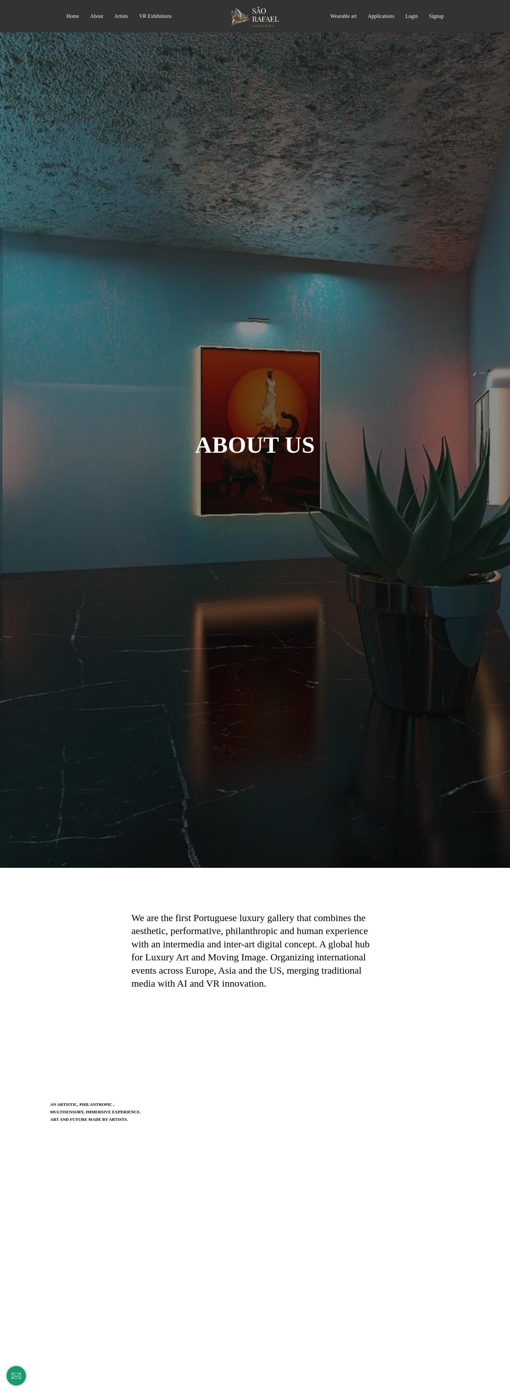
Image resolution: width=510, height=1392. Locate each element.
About (96, 16)
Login (411, 16)
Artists (121, 16)
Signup (436, 16)
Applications (381, 16)
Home (72, 16)
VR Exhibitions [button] (155, 16)
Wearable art (343, 16)
